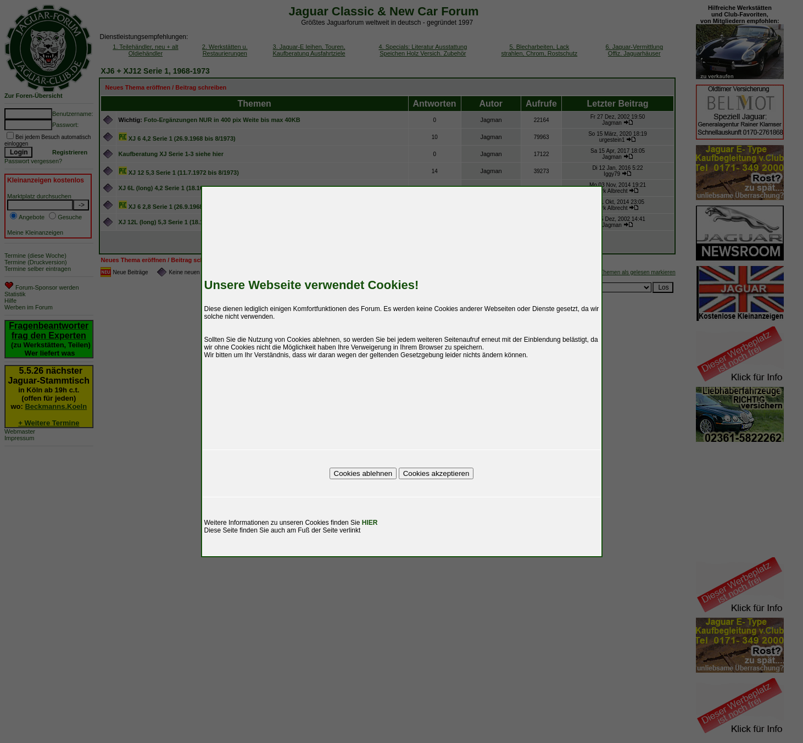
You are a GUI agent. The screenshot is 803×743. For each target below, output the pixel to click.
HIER (370, 522)
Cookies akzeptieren (436, 473)
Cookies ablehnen (363, 473)
